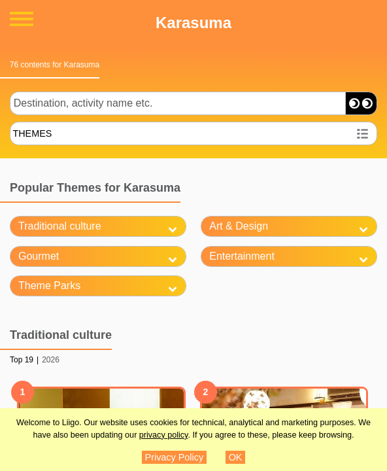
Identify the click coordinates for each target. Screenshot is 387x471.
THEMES (32, 133)
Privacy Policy (174, 457)
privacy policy (163, 435)
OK (236, 457)
